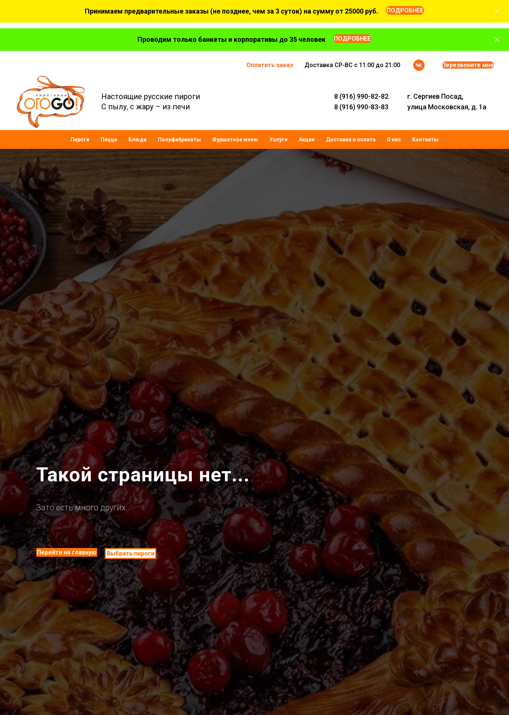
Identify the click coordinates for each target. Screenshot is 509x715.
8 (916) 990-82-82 (361, 96)
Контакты (425, 139)
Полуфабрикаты (179, 139)
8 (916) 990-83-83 (361, 107)
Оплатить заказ (269, 65)
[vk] (419, 65)
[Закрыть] (497, 11)
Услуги (278, 139)
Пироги (79, 139)
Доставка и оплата (351, 139)
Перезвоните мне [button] (468, 65)
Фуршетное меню (235, 139)
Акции (307, 139)
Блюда (137, 139)
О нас (394, 139)
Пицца (109, 139)
